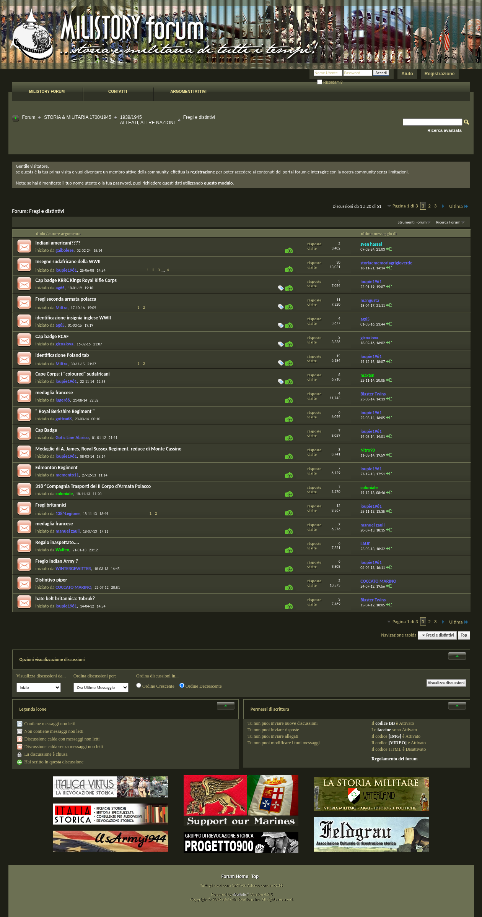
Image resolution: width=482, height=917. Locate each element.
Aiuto (407, 73)
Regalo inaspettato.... (57, 542)
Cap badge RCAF (52, 336)
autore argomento (65, 233)
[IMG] (395, 736)
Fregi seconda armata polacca (66, 299)
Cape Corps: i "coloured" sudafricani (73, 374)
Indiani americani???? (58, 243)
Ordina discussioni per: (94, 676)
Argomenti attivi (188, 91)
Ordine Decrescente (200, 686)
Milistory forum (47, 91)
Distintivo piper (51, 580)
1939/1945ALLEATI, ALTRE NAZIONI (147, 120)
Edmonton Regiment (57, 467)
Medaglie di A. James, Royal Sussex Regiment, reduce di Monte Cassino (109, 449)
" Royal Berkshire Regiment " (65, 411)
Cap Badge (46, 430)
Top (464, 635)
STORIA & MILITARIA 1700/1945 (77, 117)
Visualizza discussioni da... (41, 676)
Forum (29, 117)
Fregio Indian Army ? (57, 561)
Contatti (117, 91)
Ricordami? (329, 82)
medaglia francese (54, 392)
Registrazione (440, 73)
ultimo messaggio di (379, 233)
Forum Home (234, 876)
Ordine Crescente (155, 686)
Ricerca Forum (448, 222)
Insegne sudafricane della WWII (68, 261)
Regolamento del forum (394, 758)
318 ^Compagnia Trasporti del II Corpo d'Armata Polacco (93, 486)
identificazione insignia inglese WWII (73, 318)
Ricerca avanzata (444, 130)
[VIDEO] (398, 742)
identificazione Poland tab (62, 355)
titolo (40, 233)
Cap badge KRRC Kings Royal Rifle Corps (76, 280)
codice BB (385, 723)
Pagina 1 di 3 (405, 206)
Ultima (458, 206)
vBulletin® (240, 894)
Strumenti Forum (412, 222)
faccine (384, 729)
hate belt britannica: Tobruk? (65, 598)
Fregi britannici (51, 505)
